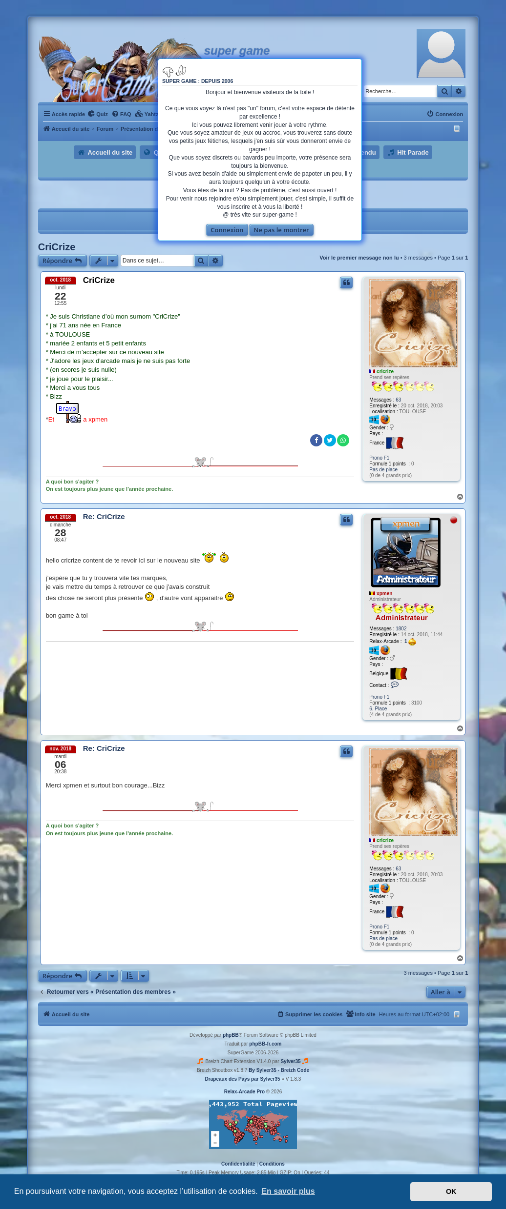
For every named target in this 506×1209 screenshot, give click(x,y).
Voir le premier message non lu (359, 258)
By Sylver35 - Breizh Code (279, 1070)
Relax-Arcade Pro (244, 1091)
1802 (401, 628)
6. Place (378, 708)
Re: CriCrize (104, 516)
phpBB (231, 1035)
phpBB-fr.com (265, 1044)
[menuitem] (97, 114)
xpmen (384, 593)
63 (398, 400)
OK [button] (451, 1191)
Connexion (227, 229)
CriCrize (57, 247)
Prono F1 (379, 458)
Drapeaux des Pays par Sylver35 (242, 1079)
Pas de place (383, 469)
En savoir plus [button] (288, 1191)
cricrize (385, 371)
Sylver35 (290, 1061)
